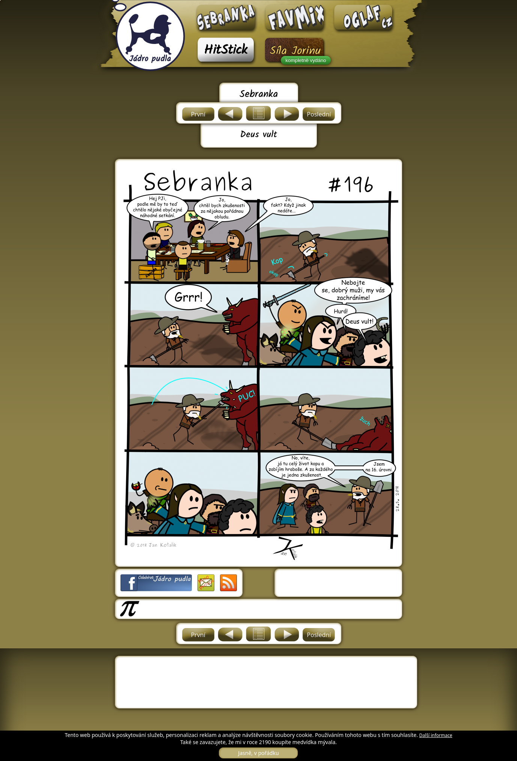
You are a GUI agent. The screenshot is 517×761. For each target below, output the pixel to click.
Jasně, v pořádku (258, 752)
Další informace (435, 735)
